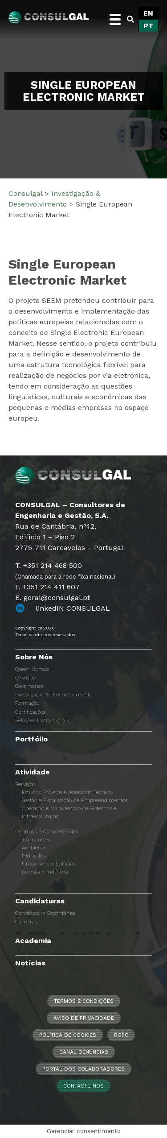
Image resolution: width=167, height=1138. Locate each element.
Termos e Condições (84, 1001)
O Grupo (25, 678)
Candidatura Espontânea (45, 913)
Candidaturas (40, 901)
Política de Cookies (67, 1035)
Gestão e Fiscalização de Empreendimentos (74, 800)
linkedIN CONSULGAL (73, 608)
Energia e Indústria (45, 872)
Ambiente (34, 847)
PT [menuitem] (148, 25)
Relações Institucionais (42, 720)
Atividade (32, 772)
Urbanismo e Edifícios (48, 864)
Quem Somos (32, 669)
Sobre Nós (34, 657)
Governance (29, 686)
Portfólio (31, 739)
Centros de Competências (46, 831)
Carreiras (26, 922)
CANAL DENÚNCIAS (83, 1052)
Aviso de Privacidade (83, 1018)
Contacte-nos (83, 1086)
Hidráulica (34, 855)
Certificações (30, 712)
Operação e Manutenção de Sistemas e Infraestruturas (69, 812)
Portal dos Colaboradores (83, 1069)
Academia (33, 940)
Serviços (25, 784)
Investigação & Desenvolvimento (53, 694)
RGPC (121, 1035)
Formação (27, 703)
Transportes (36, 839)
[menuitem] (148, 13)
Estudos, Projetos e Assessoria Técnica (67, 792)
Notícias (30, 963)
